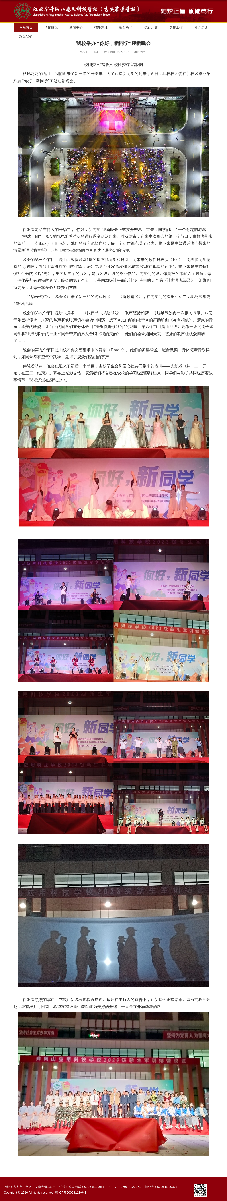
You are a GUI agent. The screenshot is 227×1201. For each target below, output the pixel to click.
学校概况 (51, 27)
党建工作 (176, 27)
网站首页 (26, 27)
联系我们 (26, 37)
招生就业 (101, 27)
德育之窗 (151, 27)
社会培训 (201, 27)
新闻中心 (76, 27)
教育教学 (126, 27)
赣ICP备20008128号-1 (70, 1192)
